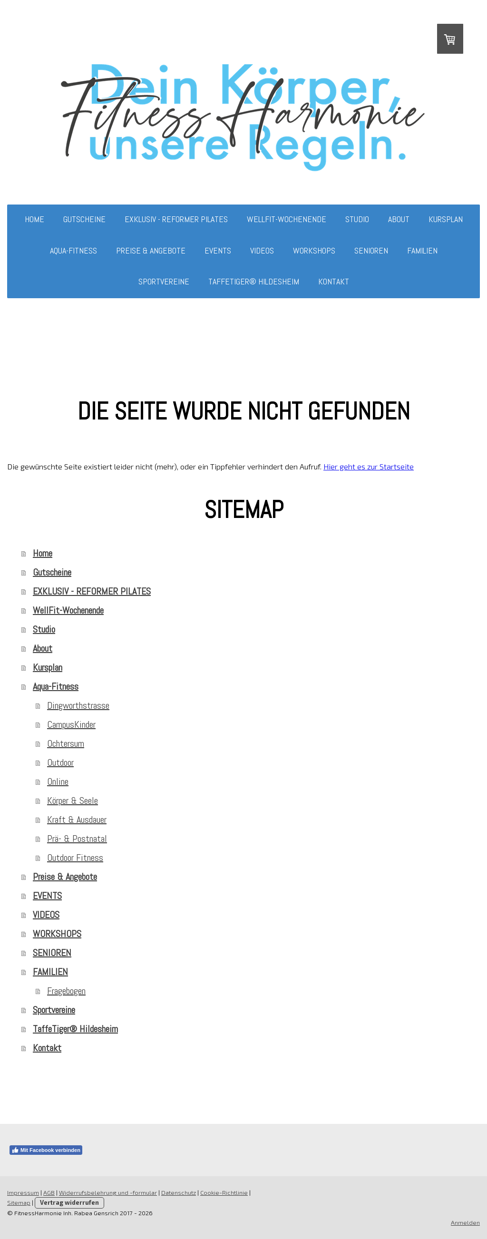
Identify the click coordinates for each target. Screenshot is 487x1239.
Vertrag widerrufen (69, 1202)
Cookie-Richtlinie (224, 1192)
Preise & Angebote (150, 250)
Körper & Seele (72, 800)
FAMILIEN (422, 250)
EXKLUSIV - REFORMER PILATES (176, 219)
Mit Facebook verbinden (45, 1150)
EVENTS (218, 250)
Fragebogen (66, 991)
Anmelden (465, 1222)
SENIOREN (371, 250)
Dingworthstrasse (78, 705)
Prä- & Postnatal (77, 838)
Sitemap (18, 1202)
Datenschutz (178, 1192)
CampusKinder (71, 724)
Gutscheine (84, 219)
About (398, 219)
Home (34, 219)
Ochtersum (65, 743)
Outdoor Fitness (75, 857)
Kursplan (446, 219)
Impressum (23, 1192)
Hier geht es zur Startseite (368, 466)
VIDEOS (262, 250)
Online (57, 781)
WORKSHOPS (314, 250)
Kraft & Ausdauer (77, 819)
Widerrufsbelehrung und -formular (108, 1192)
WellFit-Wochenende (286, 219)
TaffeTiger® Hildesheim (253, 281)
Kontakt (333, 281)
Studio (357, 219)
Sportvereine (163, 281)
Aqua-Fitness (73, 250)
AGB (49, 1192)
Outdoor (60, 762)
